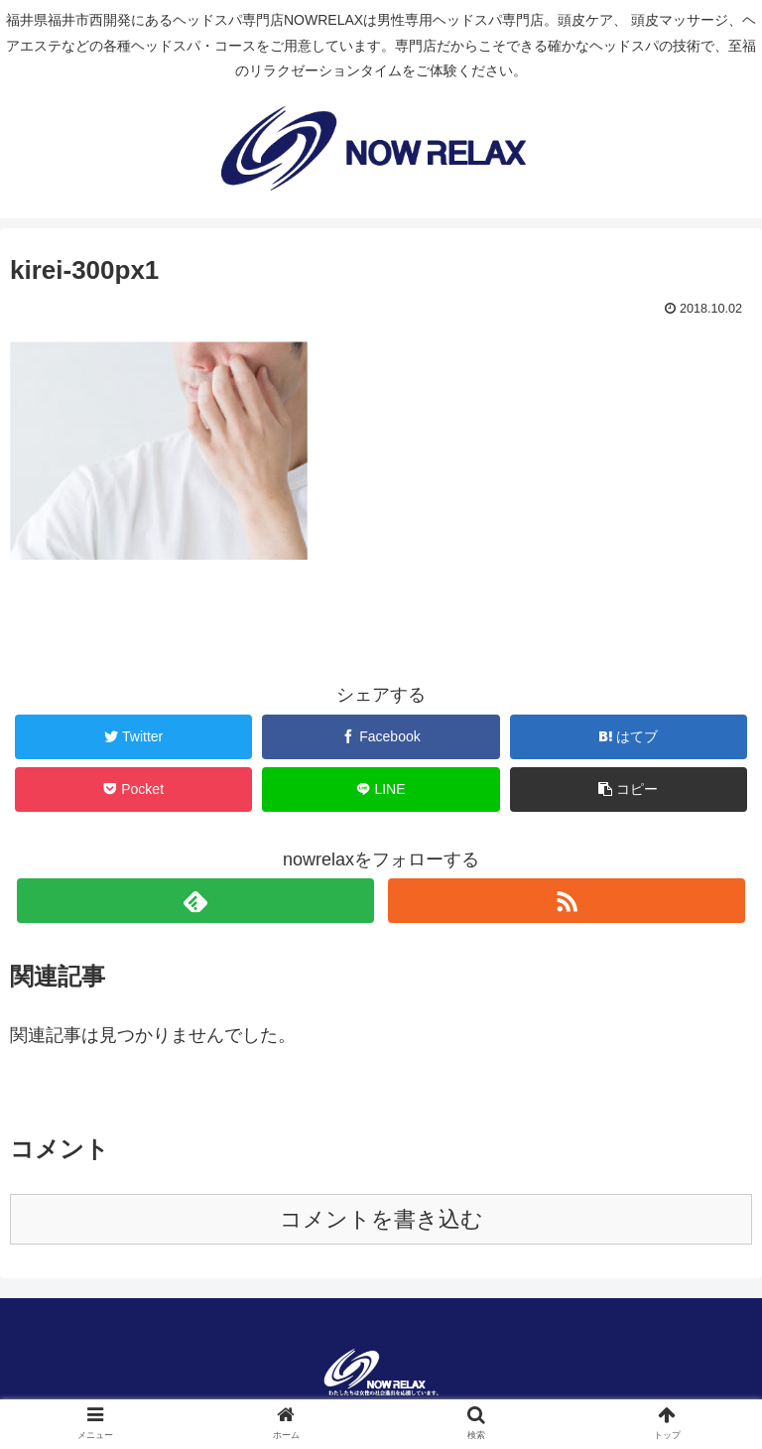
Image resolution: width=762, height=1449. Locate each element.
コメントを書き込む (381, 1219)
